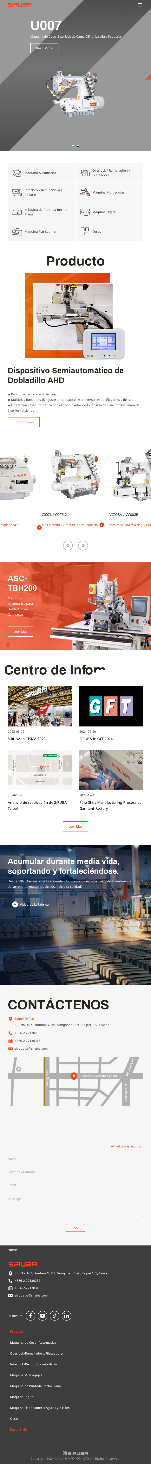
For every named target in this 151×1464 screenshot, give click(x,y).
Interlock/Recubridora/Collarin (33, 1364)
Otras (14, 1418)
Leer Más (75, 826)
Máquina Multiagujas (26, 1375)
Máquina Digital (22, 1397)
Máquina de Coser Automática (33, 1342)
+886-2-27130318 (27, 1041)
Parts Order (19, 1429)
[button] (73, 146)
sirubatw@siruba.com (31, 1048)
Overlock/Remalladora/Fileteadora (36, 1353)
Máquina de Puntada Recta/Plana (35, 1386)
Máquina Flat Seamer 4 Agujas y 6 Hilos (40, 1408)
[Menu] (140, 5)
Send (75, 1228)
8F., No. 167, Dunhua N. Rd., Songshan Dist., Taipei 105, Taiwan (62, 1030)
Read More (44, 48)
